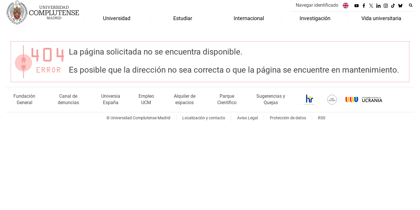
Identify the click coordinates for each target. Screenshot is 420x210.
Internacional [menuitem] (249, 18)
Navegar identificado (317, 5)
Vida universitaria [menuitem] (381, 18)
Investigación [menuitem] (315, 18)
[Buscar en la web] (410, 5)
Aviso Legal (247, 118)
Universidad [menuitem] (116, 18)
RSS (321, 118)
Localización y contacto (203, 118)
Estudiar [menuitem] (182, 18)
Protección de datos (288, 118)
